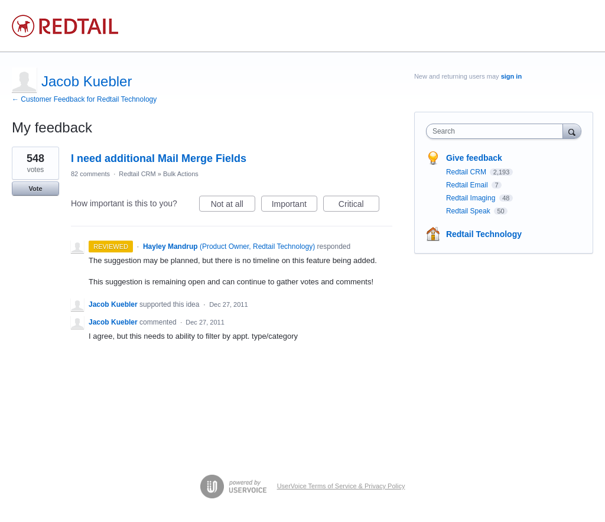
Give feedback (474, 158)
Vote (35, 188)
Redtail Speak (469, 211)
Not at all (233, 205)
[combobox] (497, 131)
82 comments (90, 173)
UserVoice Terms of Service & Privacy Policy (341, 485)
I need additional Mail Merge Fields (158, 158)
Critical (359, 205)
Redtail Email (468, 185)
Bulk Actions (181, 173)
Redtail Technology (484, 234)
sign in (511, 76)
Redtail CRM (137, 173)
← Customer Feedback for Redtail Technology (84, 99)
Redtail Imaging (471, 198)
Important (294, 205)
